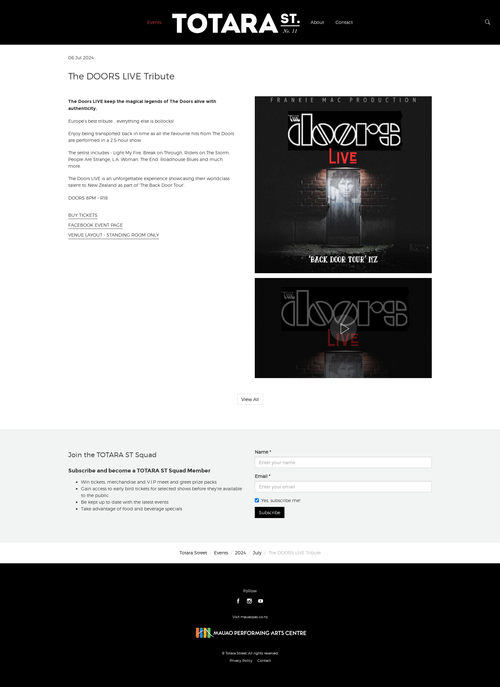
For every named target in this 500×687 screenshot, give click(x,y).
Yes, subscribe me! (277, 500)
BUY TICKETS (83, 215)
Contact (344, 22)
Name (261, 452)
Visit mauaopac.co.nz (250, 617)
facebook (238, 601)
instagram (249, 601)
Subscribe (269, 512)
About (317, 22)
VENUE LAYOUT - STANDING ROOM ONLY (113, 235)
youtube (261, 601)
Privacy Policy (241, 660)
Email (261, 476)
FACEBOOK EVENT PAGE (95, 225)
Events (154, 22)
